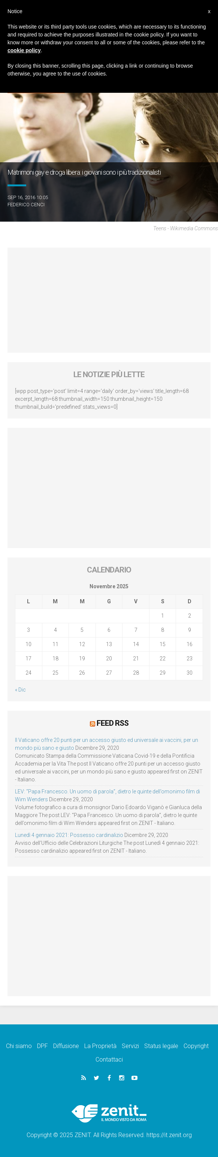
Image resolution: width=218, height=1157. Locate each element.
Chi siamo (19, 1046)
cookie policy (24, 50)
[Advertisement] (109, 300)
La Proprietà (100, 1046)
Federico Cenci (26, 204)
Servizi (130, 1046)
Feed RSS (112, 723)
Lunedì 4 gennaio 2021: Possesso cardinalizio (69, 835)
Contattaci (109, 1059)
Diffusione (66, 1046)
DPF (42, 1046)
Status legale (161, 1046)
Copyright (196, 1046)
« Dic (20, 690)
